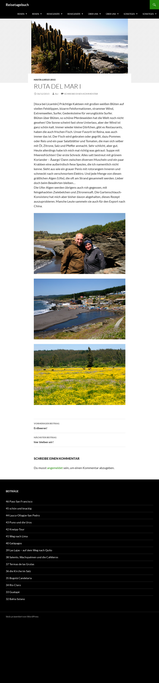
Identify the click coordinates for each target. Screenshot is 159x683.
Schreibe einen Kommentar (81, 93)
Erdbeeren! (79, 425)
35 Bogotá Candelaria (19, 578)
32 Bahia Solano (15, 599)
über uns (93, 14)
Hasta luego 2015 (45, 79)
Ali (56, 93)
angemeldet (55, 468)
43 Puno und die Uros (19, 522)
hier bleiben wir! (79, 439)
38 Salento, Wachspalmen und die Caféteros (32, 557)
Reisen (20, 14)
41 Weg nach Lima (17, 536)
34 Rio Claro (13, 585)
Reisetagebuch (17, 5)
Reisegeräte (53, 14)
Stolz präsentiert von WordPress (22, 616)
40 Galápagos (14, 543)
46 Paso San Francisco (19, 501)
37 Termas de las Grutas (20, 564)
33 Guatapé (13, 592)
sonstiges (129, 14)
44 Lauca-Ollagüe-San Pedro (23, 515)
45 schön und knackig (18, 508)
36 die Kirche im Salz (18, 571)
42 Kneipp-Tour (15, 529)
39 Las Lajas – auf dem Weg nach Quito (29, 550)
